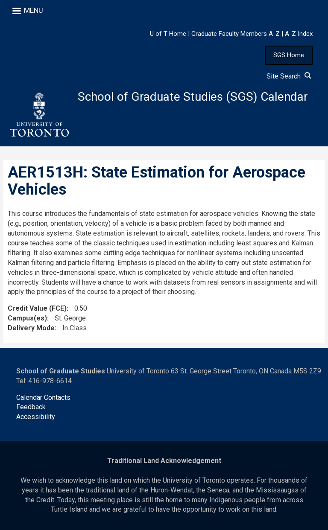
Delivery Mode (31, 328)
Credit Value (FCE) (37, 308)
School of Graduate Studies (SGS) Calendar (193, 97)
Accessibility (35, 417)
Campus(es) (27, 318)
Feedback (31, 407)
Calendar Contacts (43, 397)
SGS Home (288, 55)
